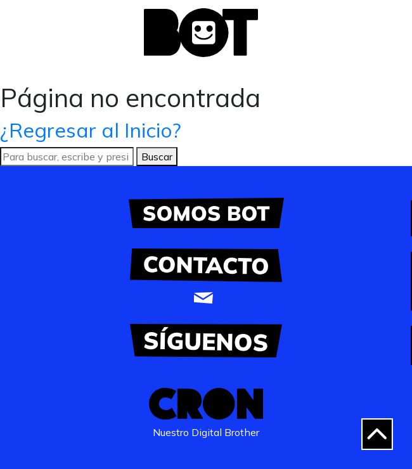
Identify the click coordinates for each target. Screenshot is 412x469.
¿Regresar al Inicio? (90, 130)
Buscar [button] (156, 156)
